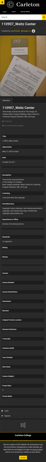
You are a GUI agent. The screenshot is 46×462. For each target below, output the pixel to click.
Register (6, 416)
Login (5, 411)
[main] (23, 226)
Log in (5, 11)
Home (14, 11)
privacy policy (37, 449)
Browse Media (25, 11)
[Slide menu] (2, 2)
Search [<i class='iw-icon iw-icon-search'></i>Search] (44, 17)
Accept (23, 457)
